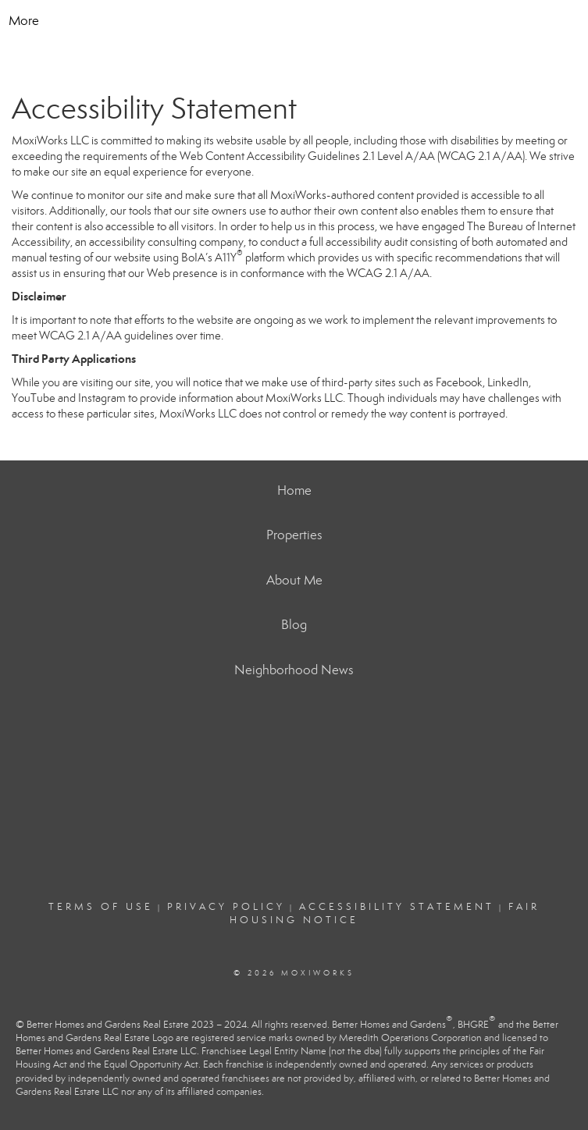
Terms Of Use (100, 907)
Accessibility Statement (396, 907)
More (24, 20)
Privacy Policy (226, 907)
